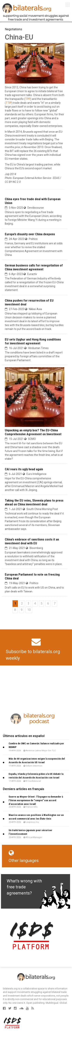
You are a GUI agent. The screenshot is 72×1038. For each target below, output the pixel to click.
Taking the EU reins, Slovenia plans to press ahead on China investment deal (34, 502)
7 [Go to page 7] (54, 603)
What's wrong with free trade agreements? (24, 887)
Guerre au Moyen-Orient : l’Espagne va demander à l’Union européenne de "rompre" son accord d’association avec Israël (36, 800)
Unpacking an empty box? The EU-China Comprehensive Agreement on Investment (33, 432)
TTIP (9, 102)
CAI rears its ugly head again (24, 469)
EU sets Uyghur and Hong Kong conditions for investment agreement (33, 341)
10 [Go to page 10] (29, 610)
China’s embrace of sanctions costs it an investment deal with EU (32, 541)
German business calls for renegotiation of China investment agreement (34, 267)
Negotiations (13, 29)
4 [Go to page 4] (35, 603)
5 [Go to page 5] (41, 603)
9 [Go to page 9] (21, 610)
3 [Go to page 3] (28, 603)
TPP (27, 98)
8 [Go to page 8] (15, 610)
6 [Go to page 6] (48, 603)
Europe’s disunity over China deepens (30, 234)
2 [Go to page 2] (22, 603)
